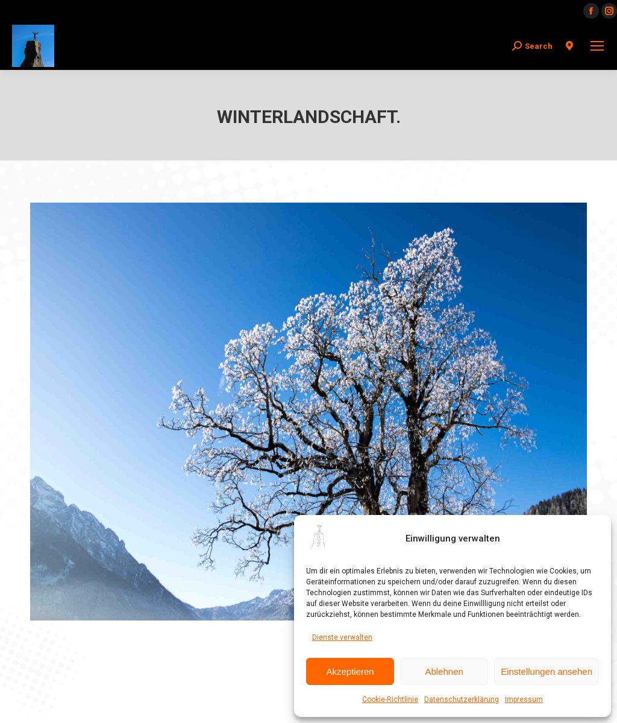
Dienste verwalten (342, 637)
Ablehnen (444, 671)
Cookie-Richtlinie (390, 699)
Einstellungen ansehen (546, 671)
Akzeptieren (350, 671)
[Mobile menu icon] (597, 46)
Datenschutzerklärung (461, 699)
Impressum (524, 699)
